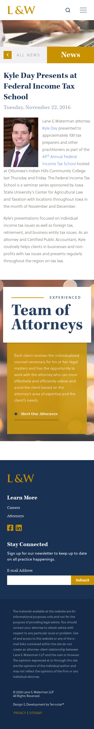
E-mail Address (20, 570)
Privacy (20, 713)
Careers (13, 507)
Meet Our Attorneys (39, 414)
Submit (82, 580)
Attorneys (15, 516)
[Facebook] (10, 527)
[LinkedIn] (19, 527)
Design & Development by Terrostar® (38, 704)
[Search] (65, 10)
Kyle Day (49, 128)
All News (29, 55)
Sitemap (35, 713)
